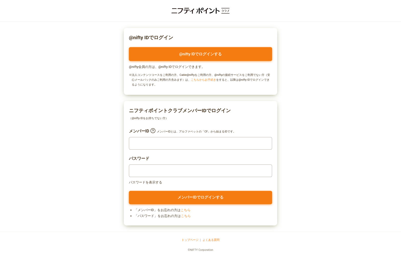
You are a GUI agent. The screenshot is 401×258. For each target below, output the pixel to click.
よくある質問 (211, 240)
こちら (186, 210)
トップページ (190, 240)
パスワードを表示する (145, 182)
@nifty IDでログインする (200, 54)
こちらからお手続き (203, 79)
